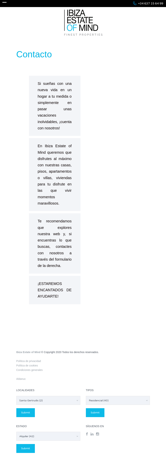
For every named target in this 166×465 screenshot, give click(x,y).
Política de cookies (27, 365)
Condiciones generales (29, 369)
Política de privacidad (28, 361)
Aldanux (21, 378)
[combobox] (48, 400)
